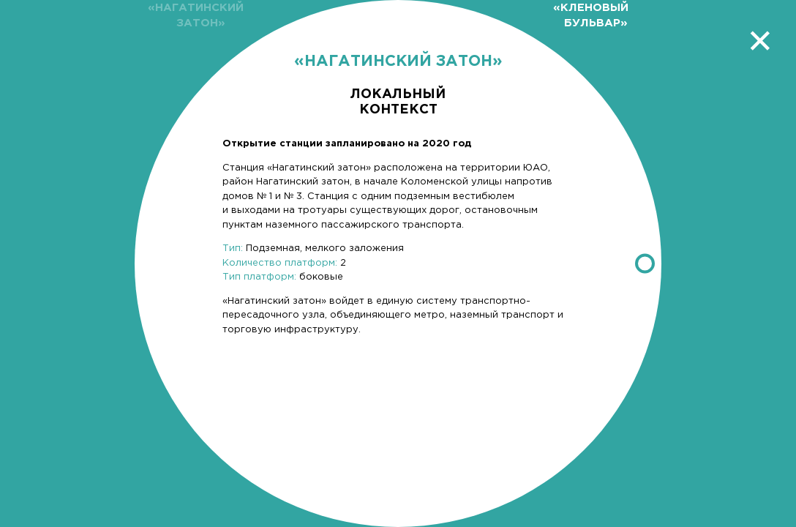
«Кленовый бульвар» (590, 15)
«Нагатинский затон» (196, 15)
